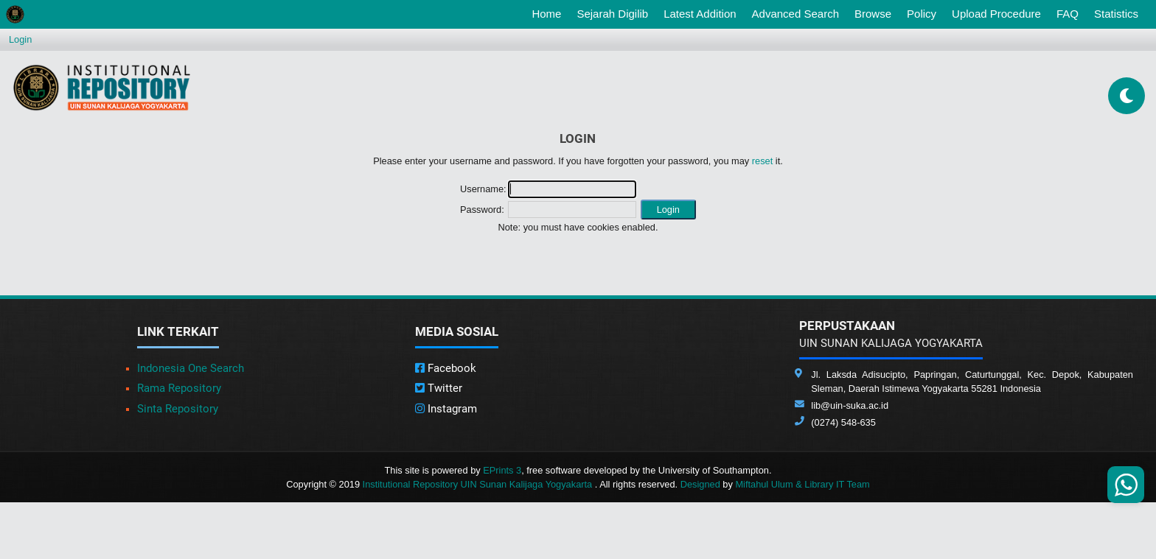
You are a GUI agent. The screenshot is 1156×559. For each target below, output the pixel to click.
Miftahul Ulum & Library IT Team (802, 484)
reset (762, 160)
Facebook (445, 368)
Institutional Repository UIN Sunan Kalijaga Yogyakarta (479, 484)
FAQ (1067, 13)
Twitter (438, 388)
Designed (700, 484)
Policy (921, 13)
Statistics (1116, 13)
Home (549, 12)
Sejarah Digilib (612, 13)
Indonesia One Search (190, 368)
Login (20, 39)
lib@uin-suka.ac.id (849, 405)
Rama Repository (179, 388)
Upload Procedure (996, 13)
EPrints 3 (502, 470)
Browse (872, 13)
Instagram (446, 408)
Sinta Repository (177, 408)
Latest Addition (700, 13)
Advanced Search (795, 13)
